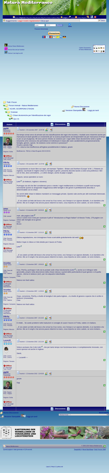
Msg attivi (29, 17)
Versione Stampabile (74, 110)
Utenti (48, 17)
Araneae (14, 112)
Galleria (53, 17)
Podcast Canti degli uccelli (15, 53)
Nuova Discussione (81, 107)
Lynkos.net (59, 466)
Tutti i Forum (12, 102)
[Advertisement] (54, 74)
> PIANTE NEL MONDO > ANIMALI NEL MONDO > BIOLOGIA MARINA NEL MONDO (84, 415)
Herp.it (53, 466)
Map (58, 17)
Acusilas (7, 263)
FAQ (79, 17)
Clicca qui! (45, 21)
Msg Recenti (36, 17)
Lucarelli (7, 340)
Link (19, 182)
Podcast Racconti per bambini (16, 49)
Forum (17, 17)
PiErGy (6, 162)
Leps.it (48, 466)
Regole (84, 17)
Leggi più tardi (93, 110)
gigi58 (6, 128)
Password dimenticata (41, 29)
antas (5, 209)
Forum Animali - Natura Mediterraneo (23, 105)
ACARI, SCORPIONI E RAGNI (22, 109)
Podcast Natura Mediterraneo (16, 46)
